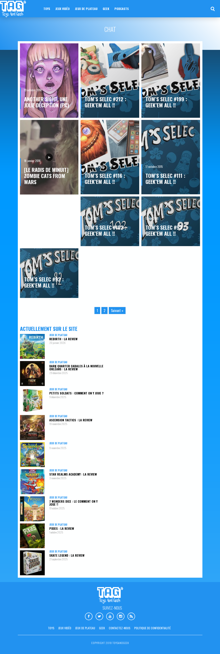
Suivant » (117, 310)
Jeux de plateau (86, 8)
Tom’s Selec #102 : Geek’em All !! (105, 230)
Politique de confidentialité (152, 628)
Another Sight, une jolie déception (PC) (46, 102)
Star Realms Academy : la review (73, 474)
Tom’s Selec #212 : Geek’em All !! (105, 102)
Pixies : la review (61, 528)
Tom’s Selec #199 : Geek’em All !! (166, 102)
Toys (46, 8)
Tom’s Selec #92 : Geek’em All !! (44, 282)
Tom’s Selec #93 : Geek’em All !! (165, 230)
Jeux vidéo (62, 8)
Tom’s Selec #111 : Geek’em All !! (165, 178)
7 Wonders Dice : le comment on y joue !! (73, 503)
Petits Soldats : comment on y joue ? (76, 393)
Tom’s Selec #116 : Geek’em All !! (105, 178)
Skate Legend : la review (66, 555)
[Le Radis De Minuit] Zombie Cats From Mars (46, 176)
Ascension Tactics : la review (70, 420)
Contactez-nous (119, 628)
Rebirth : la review (63, 339)
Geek (106, 8)
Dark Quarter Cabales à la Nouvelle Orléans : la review (76, 367)
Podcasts (121, 8)
